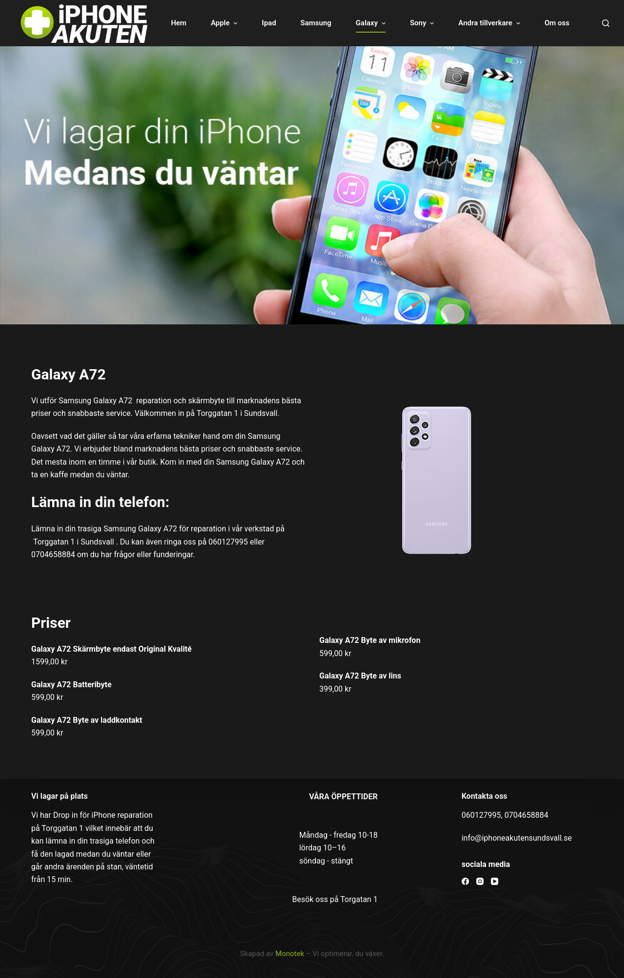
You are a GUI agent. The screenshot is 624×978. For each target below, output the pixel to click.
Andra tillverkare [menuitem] (490, 23)
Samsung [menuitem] (315, 23)
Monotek (289, 953)
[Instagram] (480, 881)
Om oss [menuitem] (557, 23)
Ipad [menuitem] (269, 23)
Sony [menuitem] (423, 23)
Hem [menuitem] (179, 23)
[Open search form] (605, 23)
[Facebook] (465, 881)
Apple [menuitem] (225, 23)
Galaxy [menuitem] (372, 23)
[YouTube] (494, 881)
